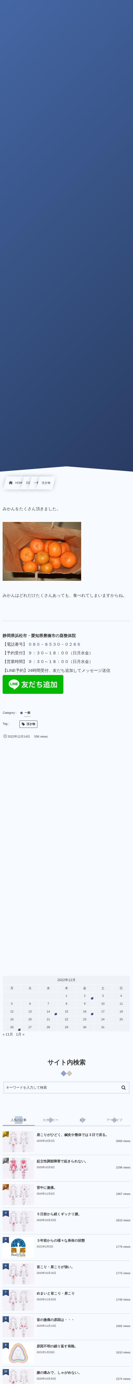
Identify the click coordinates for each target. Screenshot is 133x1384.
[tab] (19, 1120)
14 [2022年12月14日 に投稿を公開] (48, 1011)
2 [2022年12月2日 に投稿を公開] (84, 996)
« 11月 (8, 1034)
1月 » (20, 1034)
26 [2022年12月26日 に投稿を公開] (12, 1027)
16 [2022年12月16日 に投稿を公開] (84, 1011)
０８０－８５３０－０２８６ (54, 644)
